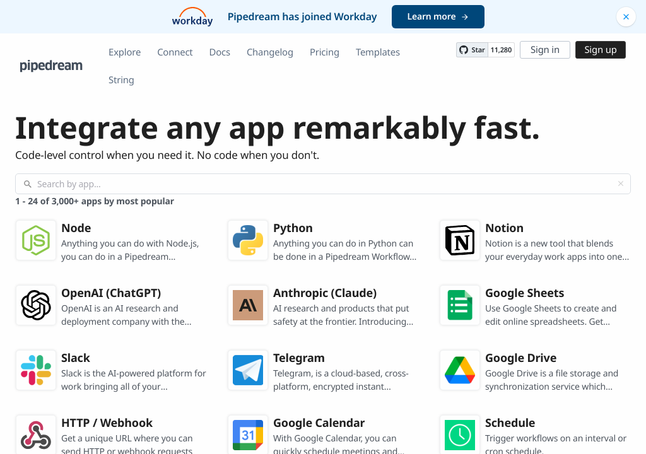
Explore (125, 52)
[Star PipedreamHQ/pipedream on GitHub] (472, 49)
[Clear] (620, 183)
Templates (378, 52)
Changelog (270, 52)
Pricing (324, 52)
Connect (174, 52)
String (121, 80)
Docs (219, 52)
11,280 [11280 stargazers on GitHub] (501, 50)
